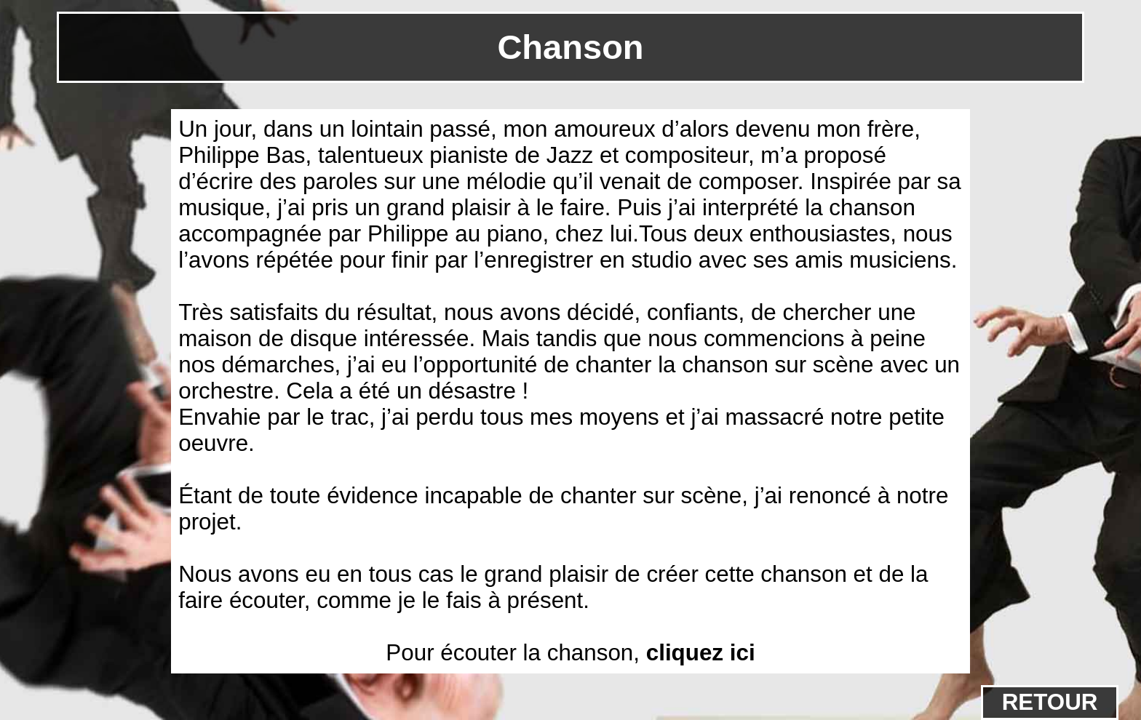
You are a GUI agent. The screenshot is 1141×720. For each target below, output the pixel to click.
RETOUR (1050, 702)
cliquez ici (700, 652)
